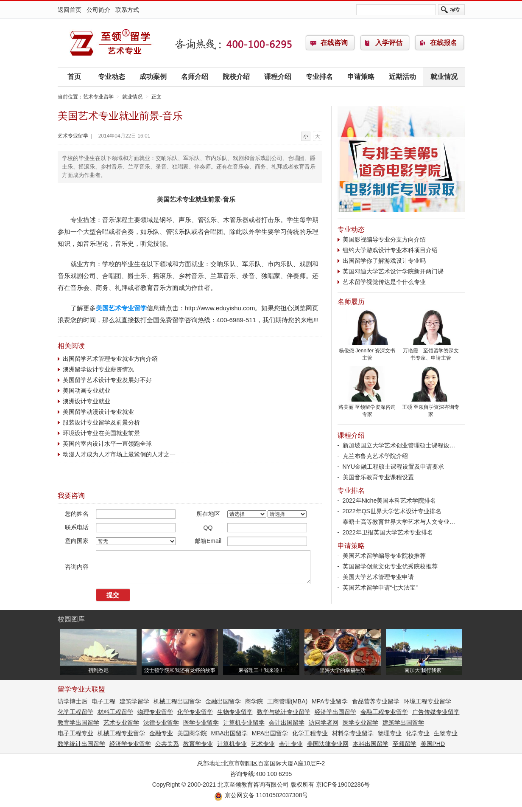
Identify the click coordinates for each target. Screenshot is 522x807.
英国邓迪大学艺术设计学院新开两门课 (393, 271)
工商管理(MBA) (287, 701)
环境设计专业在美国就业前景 (101, 433)
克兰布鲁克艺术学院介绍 (375, 456)
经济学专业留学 (130, 743)
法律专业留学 (161, 722)
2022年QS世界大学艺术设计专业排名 (392, 511)
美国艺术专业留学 (121, 308)
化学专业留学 (195, 712)
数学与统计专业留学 (283, 712)
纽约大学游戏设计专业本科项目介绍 (390, 250)
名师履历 (351, 301)
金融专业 (161, 733)
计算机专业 (232, 743)
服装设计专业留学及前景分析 (101, 422)
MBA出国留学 (229, 733)
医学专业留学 (201, 722)
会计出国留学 (286, 722)
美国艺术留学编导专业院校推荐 (384, 555)
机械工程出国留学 (177, 701)
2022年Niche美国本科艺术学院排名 (389, 500)
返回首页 (69, 9)
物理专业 (390, 733)
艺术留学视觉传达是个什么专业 (384, 281)
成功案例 (153, 76)
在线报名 (443, 42)
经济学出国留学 (335, 712)
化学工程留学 (75, 712)
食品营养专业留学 (375, 701)
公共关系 (167, 743)
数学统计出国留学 (81, 743)
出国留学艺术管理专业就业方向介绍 (110, 358)
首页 (74, 76)
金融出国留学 (223, 701)
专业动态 (111, 76)
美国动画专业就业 (86, 390)
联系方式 (127, 9)
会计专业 (291, 743)
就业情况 (444, 76)
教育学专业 (198, 743)
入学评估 (388, 42)
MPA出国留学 (270, 733)
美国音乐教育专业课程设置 (378, 477)
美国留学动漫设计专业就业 (98, 411)
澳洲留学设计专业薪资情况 (98, 369)
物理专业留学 (155, 712)
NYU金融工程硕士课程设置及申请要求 (393, 466)
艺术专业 (263, 743)
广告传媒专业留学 (436, 712)
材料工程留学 (115, 712)
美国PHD (433, 743)
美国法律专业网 (328, 743)
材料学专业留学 (353, 733)
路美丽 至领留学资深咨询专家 (367, 408)
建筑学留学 (134, 701)
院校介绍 (236, 76)
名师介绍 (194, 76)
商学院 (254, 701)
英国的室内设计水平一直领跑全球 (107, 443)
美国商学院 (192, 733)
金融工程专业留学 (384, 712)
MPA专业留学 (330, 701)
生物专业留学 (235, 712)
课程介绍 (277, 76)
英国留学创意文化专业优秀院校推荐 (390, 566)
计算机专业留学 (244, 722)
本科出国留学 (370, 743)
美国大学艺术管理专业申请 (378, 577)
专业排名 (319, 76)
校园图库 (71, 619)
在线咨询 (334, 42)
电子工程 (103, 701)
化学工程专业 (310, 733)
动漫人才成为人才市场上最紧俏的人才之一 (119, 454)
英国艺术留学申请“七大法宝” (380, 587)
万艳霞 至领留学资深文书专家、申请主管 (431, 352)
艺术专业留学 (110, 43)
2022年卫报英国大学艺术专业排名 (388, 532)
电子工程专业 (75, 733)
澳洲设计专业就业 (86, 401)
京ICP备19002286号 (343, 784)
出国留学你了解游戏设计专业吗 (384, 260)
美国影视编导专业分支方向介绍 (384, 239)
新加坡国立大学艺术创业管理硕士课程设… (399, 445)
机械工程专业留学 (121, 733)
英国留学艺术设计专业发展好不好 (107, 380)
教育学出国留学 (78, 722)
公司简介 (98, 9)
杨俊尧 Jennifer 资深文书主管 (367, 352)
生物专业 (446, 733)
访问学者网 (323, 722)
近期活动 (402, 76)
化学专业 (418, 733)
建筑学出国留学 (403, 722)
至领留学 (404, 743)
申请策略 (360, 76)
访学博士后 (72, 701)
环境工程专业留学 (427, 701)
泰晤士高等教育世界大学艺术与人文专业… (399, 521)
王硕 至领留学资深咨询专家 (431, 408)
